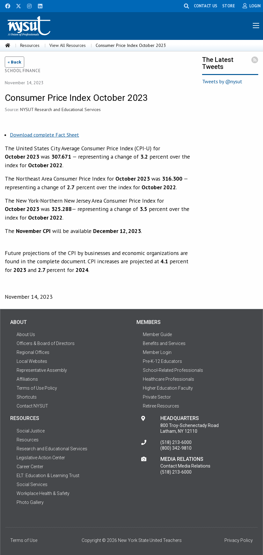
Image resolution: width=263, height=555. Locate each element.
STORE (228, 5)
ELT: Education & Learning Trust (48, 475)
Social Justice (31, 430)
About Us (26, 334)
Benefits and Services (164, 343)
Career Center (30, 466)
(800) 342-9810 (176, 448)
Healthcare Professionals (168, 379)
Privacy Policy (238, 540)
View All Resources (67, 45)
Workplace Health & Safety (43, 493)
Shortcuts (27, 397)
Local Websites (32, 361)
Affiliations (27, 379)
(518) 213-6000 (176, 442)
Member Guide (157, 334)
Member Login (157, 352)
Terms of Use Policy (37, 388)
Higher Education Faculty (168, 388)
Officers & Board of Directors (46, 343)
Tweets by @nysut (222, 81)
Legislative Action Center (41, 457)
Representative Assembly (42, 370)
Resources (30, 45)
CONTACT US (205, 5)
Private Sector (157, 397)
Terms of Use (23, 540)
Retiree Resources (161, 406)
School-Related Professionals (173, 370)
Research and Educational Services (52, 448)
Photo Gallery (30, 502)
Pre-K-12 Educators (162, 361)
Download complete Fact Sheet (44, 134)
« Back (14, 61)
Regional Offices (33, 352)
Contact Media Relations (185, 466)
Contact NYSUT (32, 406)
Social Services (32, 484)
